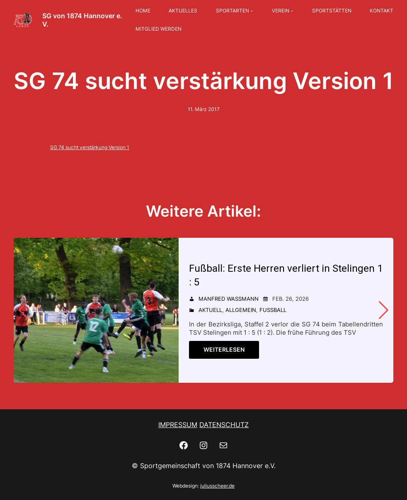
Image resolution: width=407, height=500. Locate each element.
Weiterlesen (224, 349)
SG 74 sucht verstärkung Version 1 (89, 147)
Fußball (272, 310)
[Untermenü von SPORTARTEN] (251, 11)
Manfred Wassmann (229, 299)
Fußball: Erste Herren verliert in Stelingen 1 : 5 (282, 275)
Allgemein (240, 310)
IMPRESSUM (177, 424)
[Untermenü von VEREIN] (292, 11)
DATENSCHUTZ (224, 424)
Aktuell (210, 310)
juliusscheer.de (217, 486)
